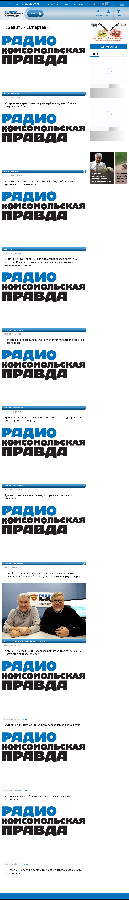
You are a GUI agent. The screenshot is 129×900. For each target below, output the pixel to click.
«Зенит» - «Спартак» (27, 27)
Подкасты (98, 15)
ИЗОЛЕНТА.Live (10, 249)
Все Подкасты (109, 47)
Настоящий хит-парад (108, 31)
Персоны (108, 15)
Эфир (119, 15)
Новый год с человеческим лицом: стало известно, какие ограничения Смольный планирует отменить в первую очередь (43, 575)
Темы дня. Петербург (13, 330)
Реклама (73, 4)
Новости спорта (11, 94)
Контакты (51, 4)
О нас (81, 4)
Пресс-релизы (62, 4)
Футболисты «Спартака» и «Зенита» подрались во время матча (42, 725)
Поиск (114, 4)
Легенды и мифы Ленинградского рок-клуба (24, 641)
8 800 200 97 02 (32, 4)
